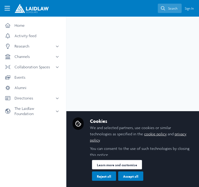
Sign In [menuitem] (189, 8)
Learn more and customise (117, 165)
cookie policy (155, 133)
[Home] (27, 8)
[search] (170, 8)
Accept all (130, 176)
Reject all (104, 176)
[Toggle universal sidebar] (7, 8)
